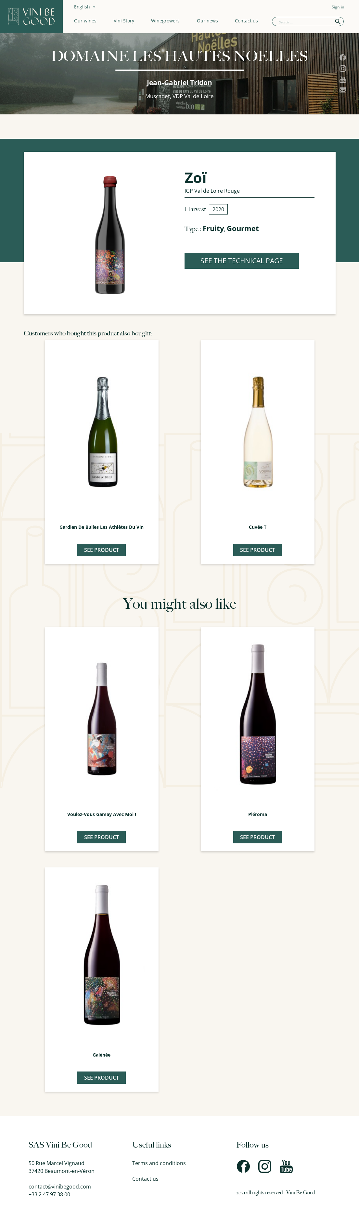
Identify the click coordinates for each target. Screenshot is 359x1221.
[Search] (308, 21)
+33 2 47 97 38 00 (49, 1194)
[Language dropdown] (85, 6)
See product (101, 549)
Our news (207, 21)
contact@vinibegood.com (60, 1186)
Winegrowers (165, 21)
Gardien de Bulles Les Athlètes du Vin (101, 527)
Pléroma (257, 814)
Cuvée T (257, 527)
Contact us (246, 21)
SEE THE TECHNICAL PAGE (241, 260)
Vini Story (124, 21)
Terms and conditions (159, 1163)
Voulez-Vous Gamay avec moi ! (101, 814)
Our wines (85, 21)
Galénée (101, 1055)
